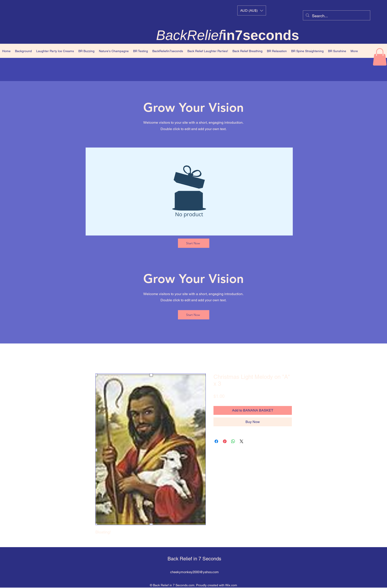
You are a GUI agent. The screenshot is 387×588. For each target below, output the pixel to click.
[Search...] (336, 16)
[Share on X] (241, 441)
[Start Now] (193, 243)
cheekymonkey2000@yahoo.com (194, 572)
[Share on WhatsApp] (233, 441)
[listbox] (251, 10)
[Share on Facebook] (216, 441)
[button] (251, 10)
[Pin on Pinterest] (224, 441)
